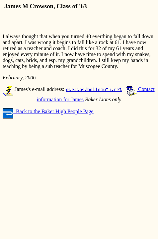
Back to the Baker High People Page (48, 111)
